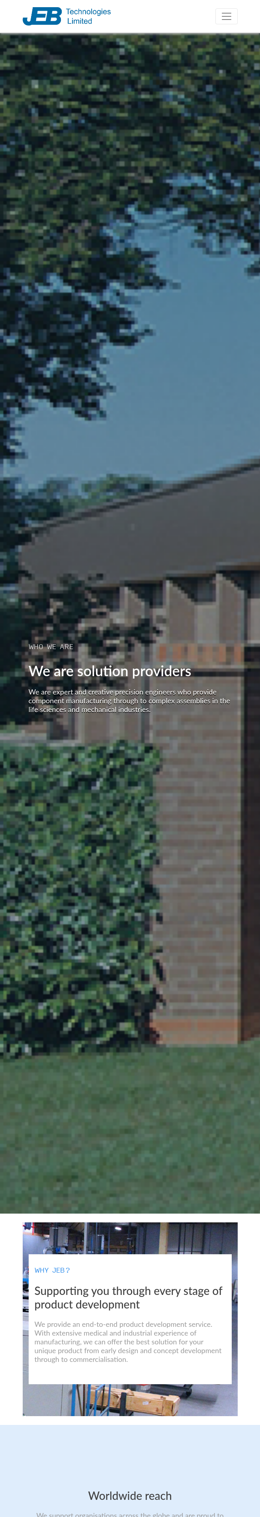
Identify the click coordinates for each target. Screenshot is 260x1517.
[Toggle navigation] (226, 16)
